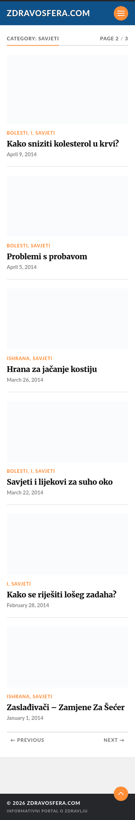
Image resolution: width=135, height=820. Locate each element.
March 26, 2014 (25, 380)
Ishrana (18, 358)
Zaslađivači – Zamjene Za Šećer (66, 707)
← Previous (27, 740)
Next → (114, 740)
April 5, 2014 (22, 267)
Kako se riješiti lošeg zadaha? (62, 595)
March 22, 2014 (25, 492)
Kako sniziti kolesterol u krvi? (63, 144)
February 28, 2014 (28, 605)
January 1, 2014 (25, 718)
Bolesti (17, 133)
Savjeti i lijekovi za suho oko (60, 482)
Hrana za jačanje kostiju (52, 369)
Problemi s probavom (47, 256)
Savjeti (45, 133)
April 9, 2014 (22, 154)
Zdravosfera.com (48, 13)
